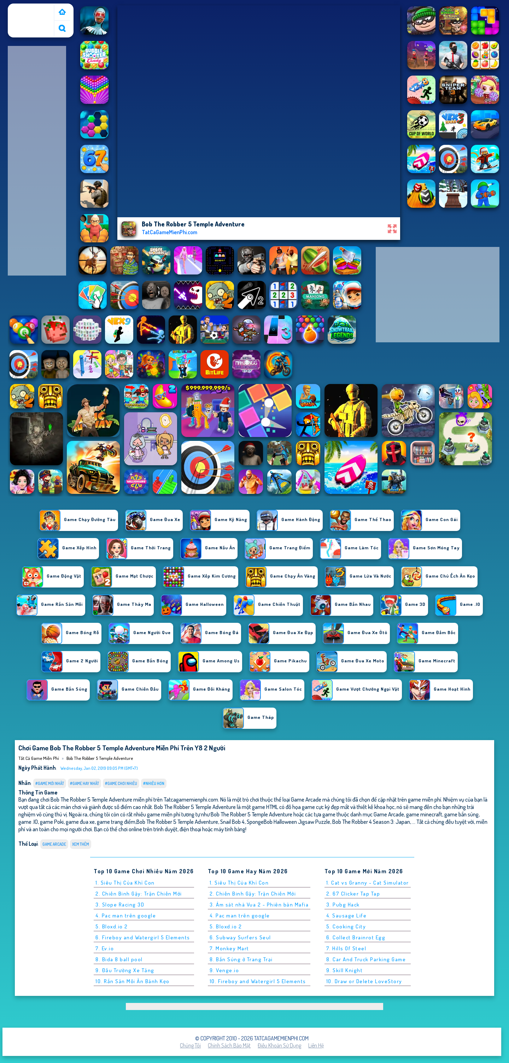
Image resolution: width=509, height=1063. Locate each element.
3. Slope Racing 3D (119, 904)
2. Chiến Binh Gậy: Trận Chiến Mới (138, 893)
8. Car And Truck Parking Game (366, 959)
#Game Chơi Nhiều (121, 783)
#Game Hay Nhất (84, 783)
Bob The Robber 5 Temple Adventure (99, 758)
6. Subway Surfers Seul (240, 937)
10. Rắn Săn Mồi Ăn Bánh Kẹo (132, 981)
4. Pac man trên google (125, 915)
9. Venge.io (224, 970)
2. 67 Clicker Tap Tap (353, 893)
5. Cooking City (346, 926)
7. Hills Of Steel (346, 948)
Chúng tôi (190, 1045)
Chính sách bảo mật (229, 1045)
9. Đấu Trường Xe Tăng (124, 970)
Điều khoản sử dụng (279, 1045)
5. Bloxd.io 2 (111, 926)
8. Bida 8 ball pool (119, 959)
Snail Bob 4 (232, 821)
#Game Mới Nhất (49, 783)
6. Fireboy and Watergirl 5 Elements (142, 937)
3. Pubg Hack (343, 904)
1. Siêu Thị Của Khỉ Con (125, 882)
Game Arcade (54, 844)
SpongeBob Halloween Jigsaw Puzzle (288, 821)
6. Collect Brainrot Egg (356, 937)
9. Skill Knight (344, 970)
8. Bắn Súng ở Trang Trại (241, 959)
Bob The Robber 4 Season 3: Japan (371, 821)
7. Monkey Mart (229, 948)
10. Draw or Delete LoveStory (364, 981)
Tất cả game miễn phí (30, 12)
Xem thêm (80, 844)
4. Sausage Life (346, 915)
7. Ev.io (104, 948)
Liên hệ (316, 1045)
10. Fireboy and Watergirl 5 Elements (258, 981)
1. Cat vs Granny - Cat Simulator (367, 882)
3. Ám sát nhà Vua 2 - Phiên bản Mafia (259, 904)
